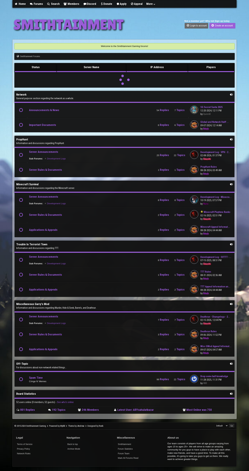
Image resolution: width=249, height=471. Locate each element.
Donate (106, 4)
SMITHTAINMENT (68, 24)
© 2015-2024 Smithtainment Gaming (30, 426)
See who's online (65, 402)
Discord (89, 4)
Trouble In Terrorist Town (31, 244)
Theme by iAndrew (76, 426)
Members (71, 4)
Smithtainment (124, 444)
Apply (121, 4)
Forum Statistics (125, 449)
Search (53, 4)
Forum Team (123, 453)
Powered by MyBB (57, 426)
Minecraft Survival (27, 184)
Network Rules (23, 453)
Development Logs (56, 158)
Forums (36, 4)
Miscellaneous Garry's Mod (32, 304)
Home (20, 4)
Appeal (136, 4)
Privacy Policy (23, 449)
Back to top (72, 444)
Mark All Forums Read (128, 458)
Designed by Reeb (95, 426)
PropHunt (22, 139)
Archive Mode (73, 449)
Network (21, 94)
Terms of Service (24, 444)
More (151, 4)
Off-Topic (22, 363)
